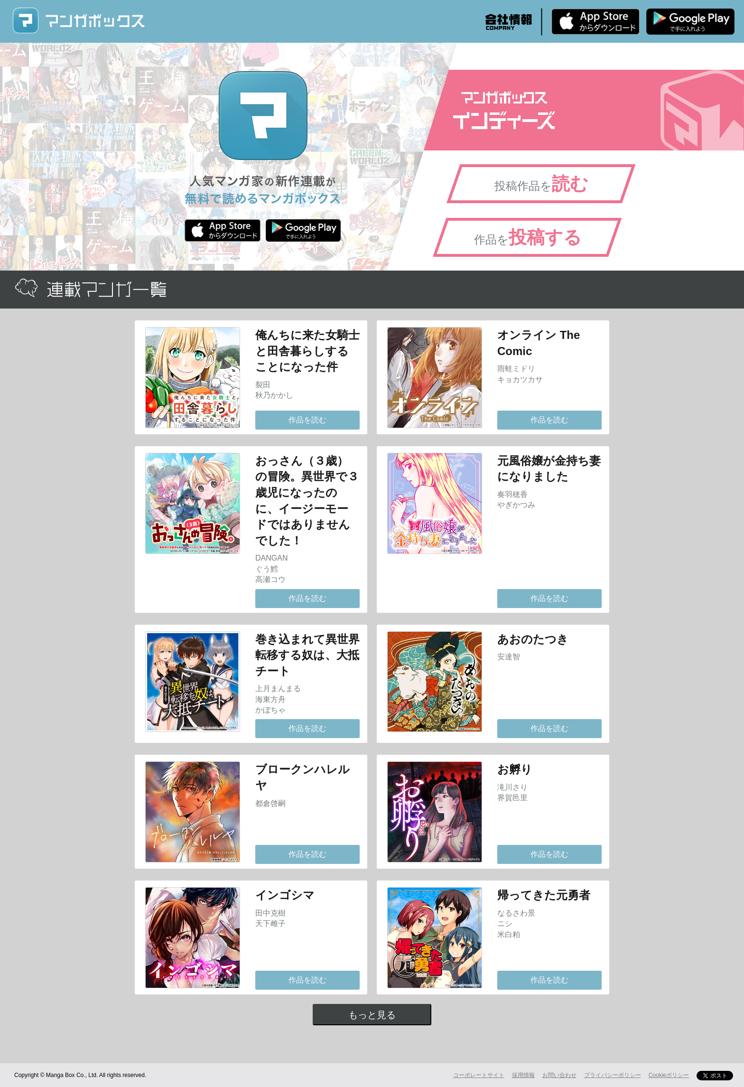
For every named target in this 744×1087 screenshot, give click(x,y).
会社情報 (508, 21)
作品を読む (307, 420)
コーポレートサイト (478, 1075)
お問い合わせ (559, 1075)
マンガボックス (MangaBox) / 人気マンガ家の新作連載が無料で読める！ (78, 20)
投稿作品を (541, 184)
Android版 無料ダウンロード (690, 21)
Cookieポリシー (669, 1075)
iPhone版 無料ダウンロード (595, 21)
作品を (528, 237)
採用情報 (523, 1075)
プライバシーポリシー (612, 1075)
